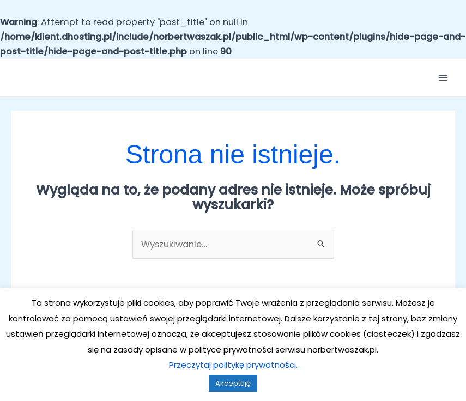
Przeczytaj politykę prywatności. (233, 364)
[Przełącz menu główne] (443, 78)
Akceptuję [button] (233, 383)
